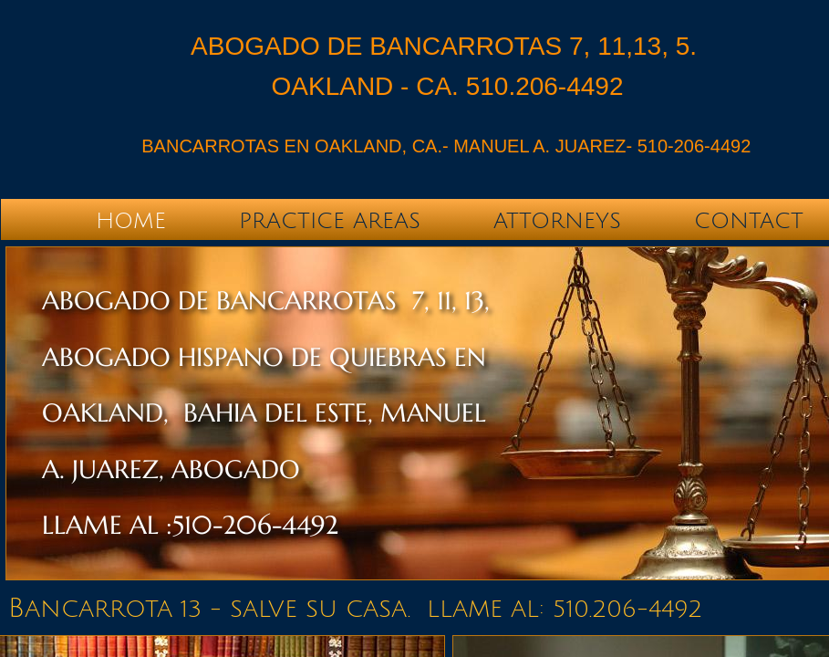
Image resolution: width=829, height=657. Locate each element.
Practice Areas (329, 221)
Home (131, 221)
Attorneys (557, 221)
